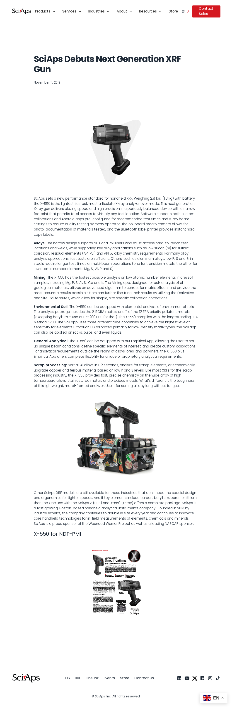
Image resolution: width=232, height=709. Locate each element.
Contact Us (144, 678)
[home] (22, 11)
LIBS (67, 678)
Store (173, 11)
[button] (45, 11)
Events (109, 678)
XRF (78, 678)
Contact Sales (206, 11)
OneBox (92, 678)
